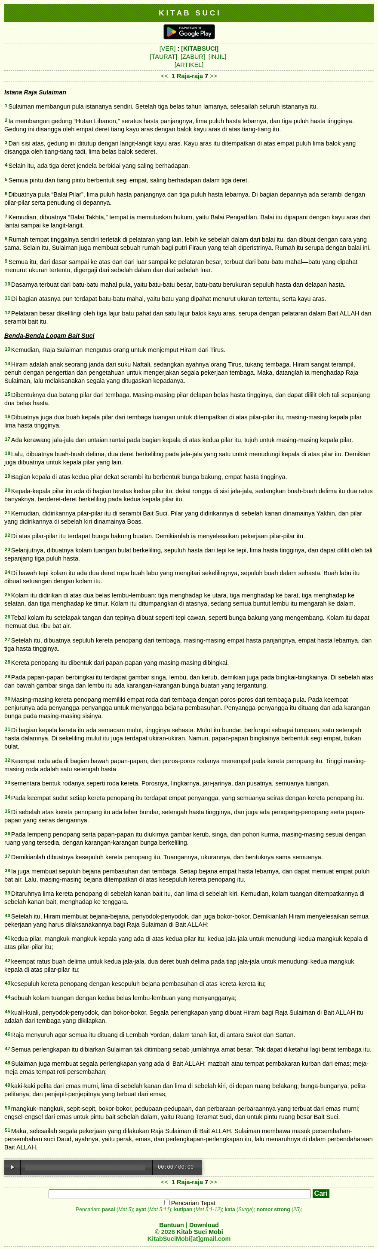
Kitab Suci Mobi (200, 1231)
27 (7, 639)
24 (7, 572)
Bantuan (171, 1225)
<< (164, 76)
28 (7, 661)
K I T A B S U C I (189, 13)
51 (7, 1130)
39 (7, 892)
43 (7, 982)
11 (7, 297)
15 (7, 394)
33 (7, 782)
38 (7, 870)
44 (7, 997)
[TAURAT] (163, 56)
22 (7, 535)
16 (7, 416)
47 (7, 1048)
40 (7, 915)
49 (7, 1085)
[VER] (168, 48)
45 (7, 1011)
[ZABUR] (193, 56)
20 (7, 490)
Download (204, 1225)
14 (7, 363)
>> (213, 76)
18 (7, 453)
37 (7, 856)
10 (7, 283)
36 (7, 833)
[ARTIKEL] (189, 64)
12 (7, 312)
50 (7, 1107)
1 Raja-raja (187, 76)
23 (7, 549)
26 (7, 616)
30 (7, 698)
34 (7, 797)
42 (7, 960)
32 (7, 760)
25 (7, 594)
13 (7, 349)
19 (7, 476)
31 (7, 729)
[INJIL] (218, 56)
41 (7, 937)
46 (7, 1034)
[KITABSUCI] (199, 48)
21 (7, 512)
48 (7, 1062)
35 (7, 811)
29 (7, 676)
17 (7, 439)
